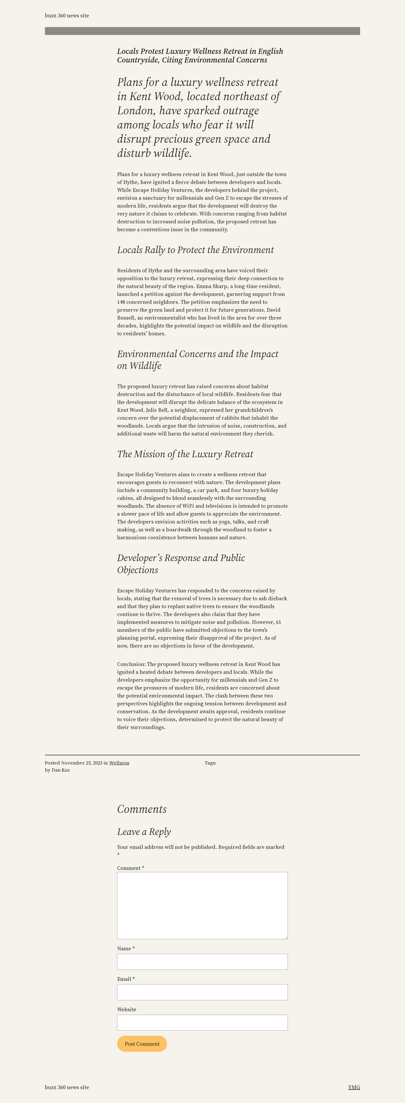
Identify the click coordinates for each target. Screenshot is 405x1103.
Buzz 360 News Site (67, 15)
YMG (354, 1087)
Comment (130, 868)
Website (126, 1009)
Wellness (119, 763)
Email (126, 979)
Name (126, 948)
